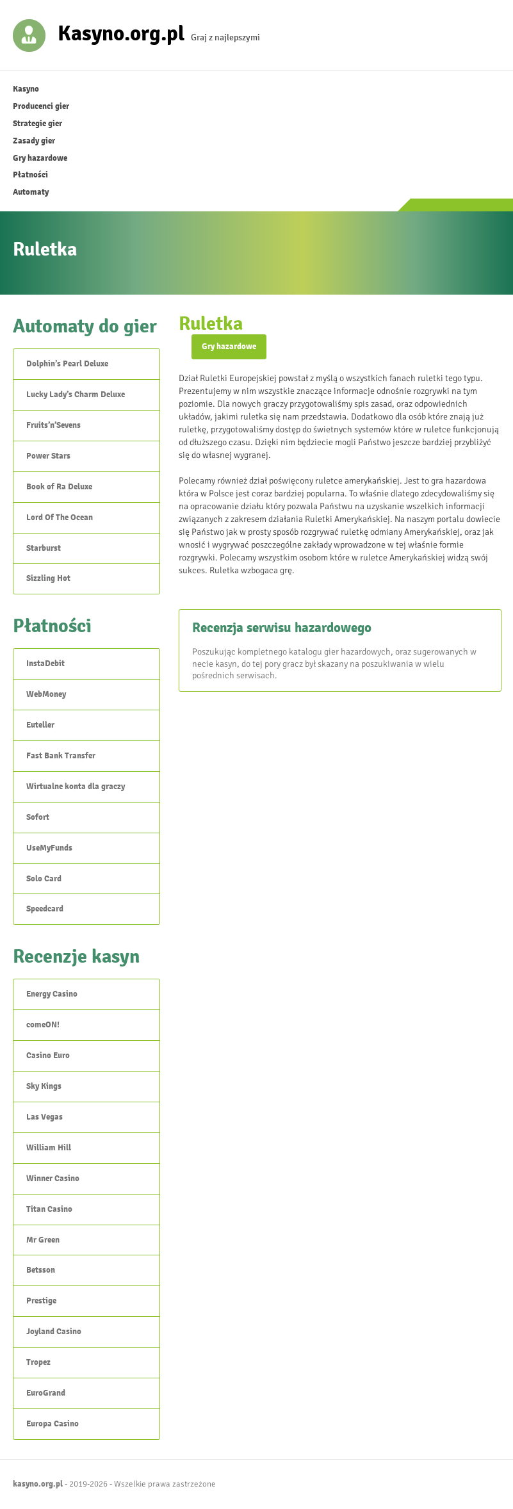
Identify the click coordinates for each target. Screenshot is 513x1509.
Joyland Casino (53, 1331)
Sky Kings (43, 1086)
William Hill (48, 1148)
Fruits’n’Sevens (53, 425)
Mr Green (43, 1240)
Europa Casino (52, 1424)
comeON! (43, 1025)
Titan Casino (49, 1209)
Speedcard (44, 909)
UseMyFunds (49, 848)
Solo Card (43, 879)
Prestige (41, 1301)
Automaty (31, 192)
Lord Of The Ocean (59, 517)
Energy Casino (51, 994)
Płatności (30, 175)
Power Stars (48, 456)
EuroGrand (45, 1393)
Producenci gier (41, 106)
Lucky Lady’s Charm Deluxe (75, 394)
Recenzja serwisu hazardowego (281, 627)
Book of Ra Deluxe (59, 487)
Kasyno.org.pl (121, 32)
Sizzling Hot (48, 578)
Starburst (43, 548)
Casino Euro (48, 1055)
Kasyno (26, 89)
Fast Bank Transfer (60, 756)
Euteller (40, 725)
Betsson (40, 1270)
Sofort (37, 817)
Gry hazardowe (40, 158)
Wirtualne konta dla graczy (75, 786)
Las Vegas (44, 1117)
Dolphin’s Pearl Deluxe (67, 364)
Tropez (38, 1362)
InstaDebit (45, 663)
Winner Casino (52, 1178)
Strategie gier (37, 123)
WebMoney (46, 694)
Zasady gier (34, 141)
